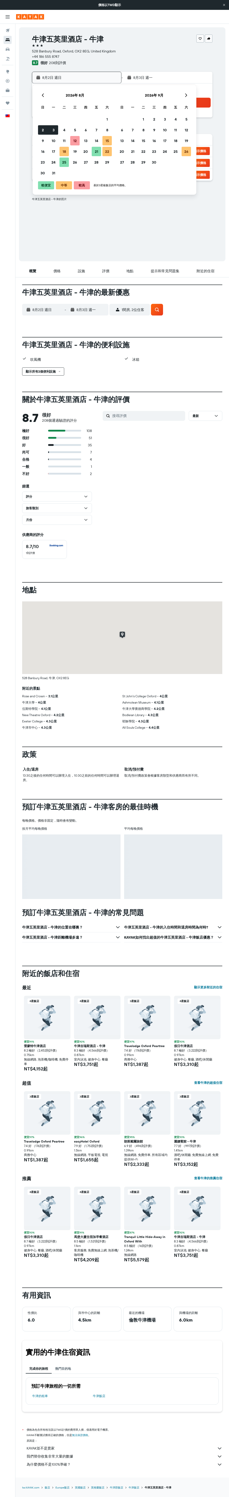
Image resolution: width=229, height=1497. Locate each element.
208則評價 (57, 62)
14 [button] (96, 140)
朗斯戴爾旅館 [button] (133, 1141)
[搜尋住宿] (7, 39)
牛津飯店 (99, 1396)
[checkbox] (44, 549)
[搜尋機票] (7, 30)
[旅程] (7, 103)
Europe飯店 (62, 1487)
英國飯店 (80, 1487)
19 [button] (75, 151)
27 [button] (86, 162)
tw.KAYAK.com (30, 1487)
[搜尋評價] (147, 416)
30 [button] (42, 173)
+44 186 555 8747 (45, 56)
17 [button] (53, 151)
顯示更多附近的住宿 (208, 987)
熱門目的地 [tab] (63, 1369)
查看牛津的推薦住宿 (208, 1178)
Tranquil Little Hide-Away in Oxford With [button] (144, 1239)
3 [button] (54, 130)
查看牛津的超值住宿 (208, 1083)
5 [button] (75, 130)
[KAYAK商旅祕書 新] (7, 90)
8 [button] (107, 130)
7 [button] (96, 130)
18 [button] (64, 151)
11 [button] (64, 140)
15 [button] (107, 140)
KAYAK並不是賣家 (124, 1448)
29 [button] (107, 162)
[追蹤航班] (7, 80)
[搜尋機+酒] (7, 58)
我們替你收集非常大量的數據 (124, 1456)
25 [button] (64, 162)
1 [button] (107, 119)
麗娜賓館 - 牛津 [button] (185, 1141)
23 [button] (43, 162)
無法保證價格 (80, 1435)
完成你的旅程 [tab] (38, 1369)
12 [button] (75, 140)
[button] (224, 5)
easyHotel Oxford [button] (87, 1141)
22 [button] (107, 151)
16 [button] (43, 151)
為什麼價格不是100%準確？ (124, 1464)
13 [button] (85, 140)
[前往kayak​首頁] (30, 16)
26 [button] (75, 162)
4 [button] (64, 130)
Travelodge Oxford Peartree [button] (144, 1046)
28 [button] (96, 162)
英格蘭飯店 (97, 1487)
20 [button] (85, 151)
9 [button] (43, 140)
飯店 (47, 1487)
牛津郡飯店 (116, 1487)
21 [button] (96, 151)
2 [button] (43, 130)
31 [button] (53, 173)
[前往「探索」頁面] (7, 71)
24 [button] (53, 162)
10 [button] (53, 140)
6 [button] (86, 130)
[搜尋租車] (7, 49)
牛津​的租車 (40, 1396)
